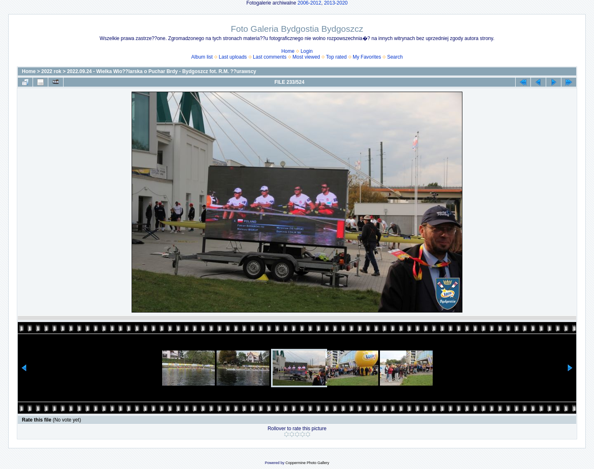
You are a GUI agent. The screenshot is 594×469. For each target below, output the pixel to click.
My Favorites (367, 57)
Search (395, 57)
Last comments (269, 57)
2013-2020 (335, 3)
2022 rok (51, 71)
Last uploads (233, 57)
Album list (202, 57)
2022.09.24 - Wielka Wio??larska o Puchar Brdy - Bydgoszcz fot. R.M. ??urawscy (161, 71)
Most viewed (306, 57)
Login (307, 51)
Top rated (336, 57)
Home (288, 51)
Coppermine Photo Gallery (307, 463)
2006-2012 (309, 3)
